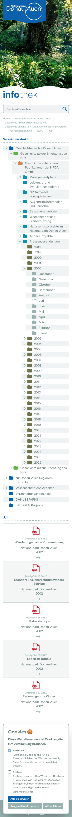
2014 (37, 397)
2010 (37, 376)
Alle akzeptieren (19, 798)
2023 (37, 446)
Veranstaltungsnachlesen (33, 493)
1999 (37, 252)
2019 (37, 424)
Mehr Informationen (23, 791)
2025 (37, 457)
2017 (37, 414)
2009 (37, 370)
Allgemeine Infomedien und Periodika (46, 204)
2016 (37, 408)
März (42, 322)
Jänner (44, 333)
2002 (40, 130)
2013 (37, 392)
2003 (37, 338)
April (42, 317)
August (44, 295)
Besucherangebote (43, 211)
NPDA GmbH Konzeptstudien (41, 194)
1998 (37, 246)
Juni (42, 306)
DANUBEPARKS (27, 499)
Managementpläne (43, 177)
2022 (37, 441)
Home (6, 118)
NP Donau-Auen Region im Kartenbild (34, 480)
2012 (37, 387)
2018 (37, 419)
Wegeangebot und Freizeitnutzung (42, 219)
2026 (37, 462)
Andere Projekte (41, 236)
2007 (37, 360)
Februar (44, 327)
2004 (37, 344)
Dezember (46, 273)
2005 (37, 349)
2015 (37, 403)
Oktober (45, 284)
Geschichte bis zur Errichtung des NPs (43, 470)
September (47, 290)
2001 (37, 263)
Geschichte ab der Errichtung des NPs (26, 122)
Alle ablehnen (53, 805)
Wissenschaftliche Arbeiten (35, 488)
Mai (41, 311)
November (46, 279)
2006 (37, 354)
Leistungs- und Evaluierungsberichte (44, 184)
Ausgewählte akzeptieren (24, 805)
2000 (38, 257)
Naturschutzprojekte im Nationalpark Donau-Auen (48, 228)
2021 (37, 435)
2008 (38, 365)
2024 (37, 451)
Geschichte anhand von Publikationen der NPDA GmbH (36, 126)
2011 (37, 381)
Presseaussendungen (20, 130)
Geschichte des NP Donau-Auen (33, 118)
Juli (41, 300)
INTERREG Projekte (29, 505)
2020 (37, 430)
